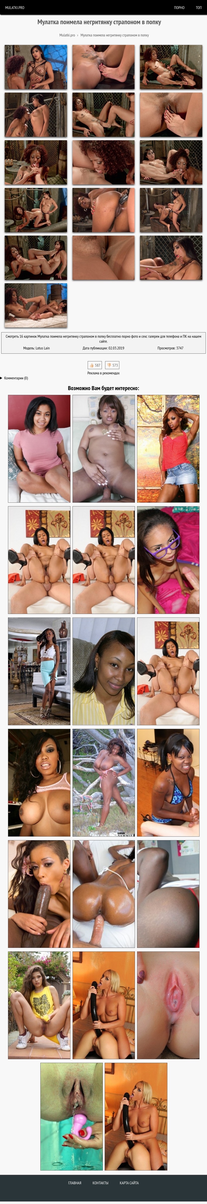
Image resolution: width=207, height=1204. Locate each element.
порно (179, 7)
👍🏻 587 (94, 365)
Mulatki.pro (14, 7)
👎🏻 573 (112, 365)
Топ (199, 7)
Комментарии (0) (16, 377)
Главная (74, 1182)
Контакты (101, 1182)
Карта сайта (129, 1182)
